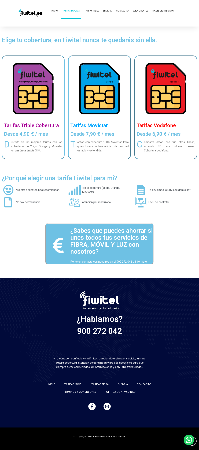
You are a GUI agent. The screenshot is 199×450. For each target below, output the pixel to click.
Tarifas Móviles (71, 10)
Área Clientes (140, 10)
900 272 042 (99, 331)
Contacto (122, 10)
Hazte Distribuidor (163, 10)
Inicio (54, 10)
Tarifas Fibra (91, 10)
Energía (107, 10)
